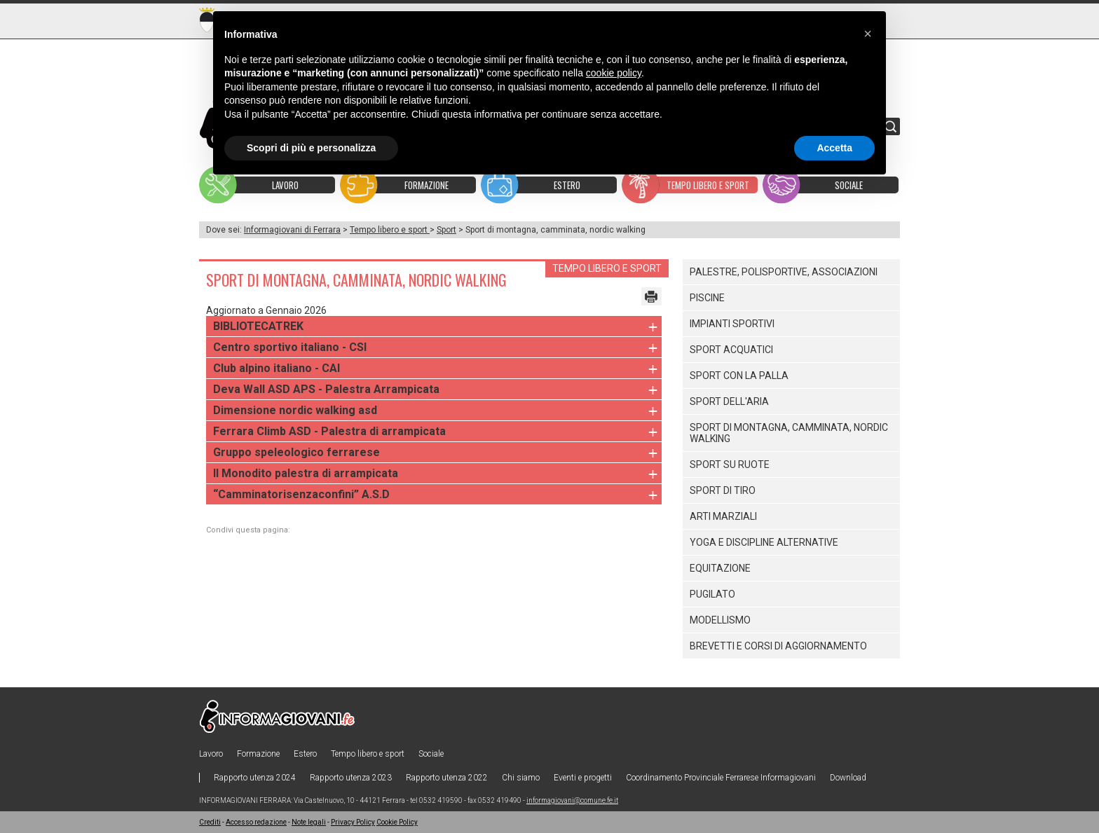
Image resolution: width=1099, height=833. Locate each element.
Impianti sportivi (732, 323)
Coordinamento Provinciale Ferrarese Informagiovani (721, 778)
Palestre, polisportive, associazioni (784, 271)
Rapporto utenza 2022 (447, 778)
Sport (446, 230)
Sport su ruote (730, 464)
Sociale (431, 754)
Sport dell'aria (729, 401)
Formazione (258, 754)
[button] (867, 33)
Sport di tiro (723, 490)
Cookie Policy (397, 822)
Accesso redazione (256, 822)
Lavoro (211, 754)
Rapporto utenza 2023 (351, 778)
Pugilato (712, 594)
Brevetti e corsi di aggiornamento (778, 646)
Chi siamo (521, 778)
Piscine (707, 297)
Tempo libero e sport (390, 230)
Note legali (309, 822)
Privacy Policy (353, 822)
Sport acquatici (731, 349)
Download (848, 778)
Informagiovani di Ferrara (292, 230)
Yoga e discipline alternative (764, 542)
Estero (305, 754)
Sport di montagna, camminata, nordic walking (789, 433)
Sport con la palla (739, 375)
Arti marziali (723, 516)
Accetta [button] (834, 147)
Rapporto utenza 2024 (255, 778)
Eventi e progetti (583, 778)
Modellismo (720, 620)
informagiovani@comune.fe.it (572, 800)
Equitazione (720, 568)
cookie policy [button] (613, 72)
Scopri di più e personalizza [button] (311, 147)
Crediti (210, 822)
